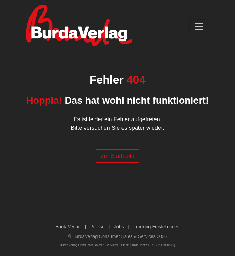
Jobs (119, 226)
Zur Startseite (117, 156)
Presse (97, 226)
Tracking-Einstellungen (156, 226)
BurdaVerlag (68, 226)
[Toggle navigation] (199, 26)
